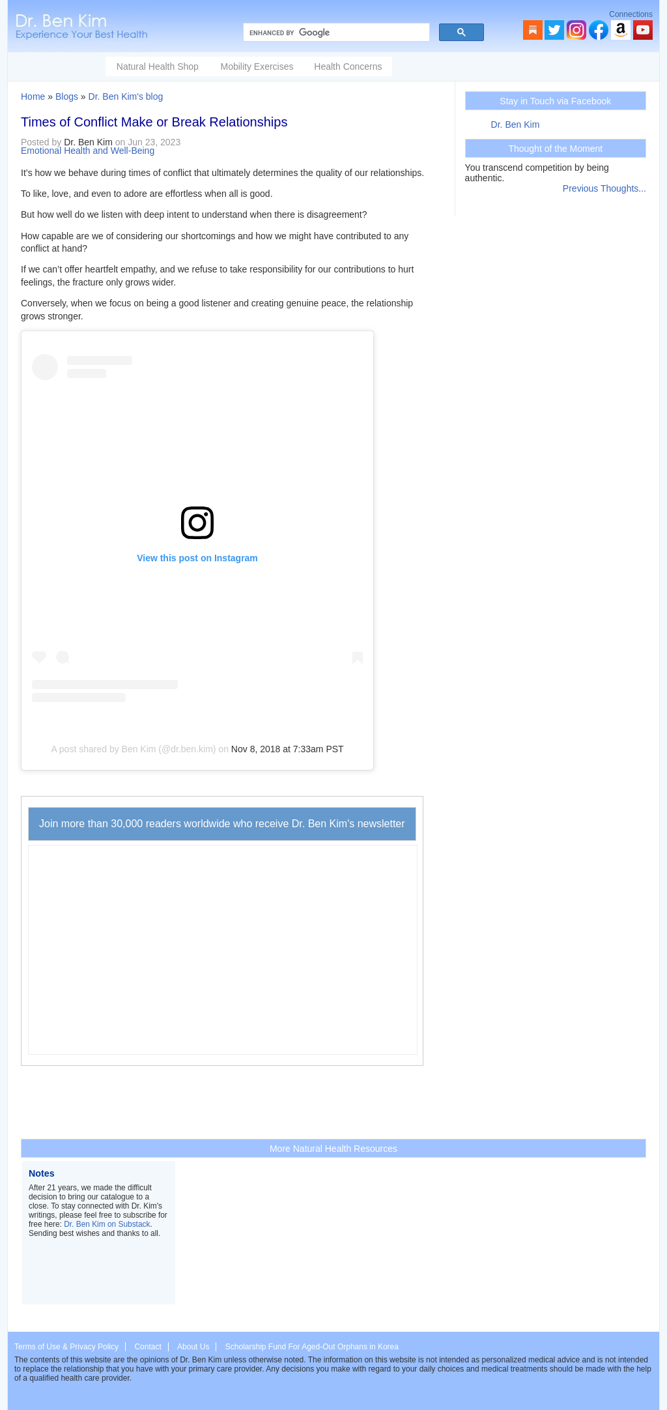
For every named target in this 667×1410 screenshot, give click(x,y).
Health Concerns (348, 66)
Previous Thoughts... (604, 188)
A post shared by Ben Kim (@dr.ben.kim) (133, 749)
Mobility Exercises (256, 66)
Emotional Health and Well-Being (87, 150)
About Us (193, 1346)
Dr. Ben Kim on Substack (107, 1224)
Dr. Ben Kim (515, 124)
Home (33, 96)
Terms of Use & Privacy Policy (66, 1346)
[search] (335, 32)
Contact (147, 1346)
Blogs (66, 96)
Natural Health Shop (158, 66)
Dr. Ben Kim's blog (126, 96)
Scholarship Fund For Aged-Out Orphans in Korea (312, 1346)
